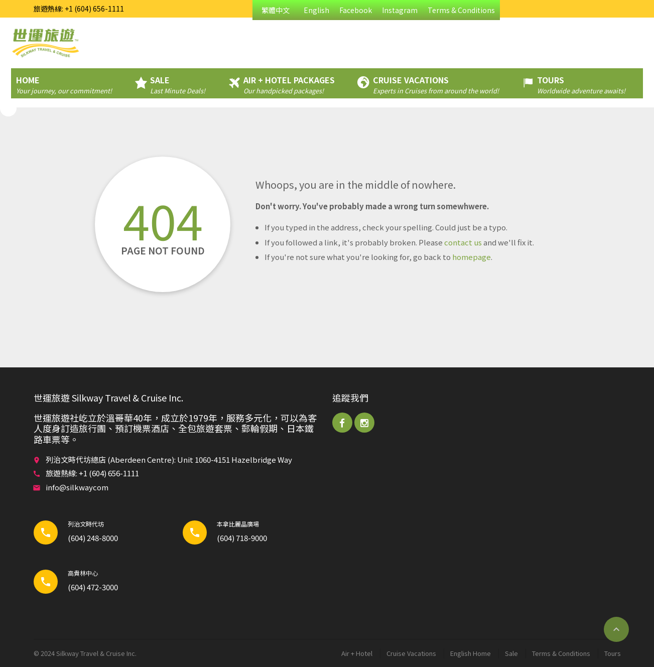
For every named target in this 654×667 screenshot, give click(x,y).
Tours (612, 653)
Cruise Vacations (411, 653)
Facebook (355, 10)
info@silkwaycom (77, 487)
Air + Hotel (356, 653)
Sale (511, 653)
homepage (471, 256)
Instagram (400, 10)
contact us (463, 242)
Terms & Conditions (461, 10)
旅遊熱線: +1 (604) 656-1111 (79, 9)
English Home (470, 653)
